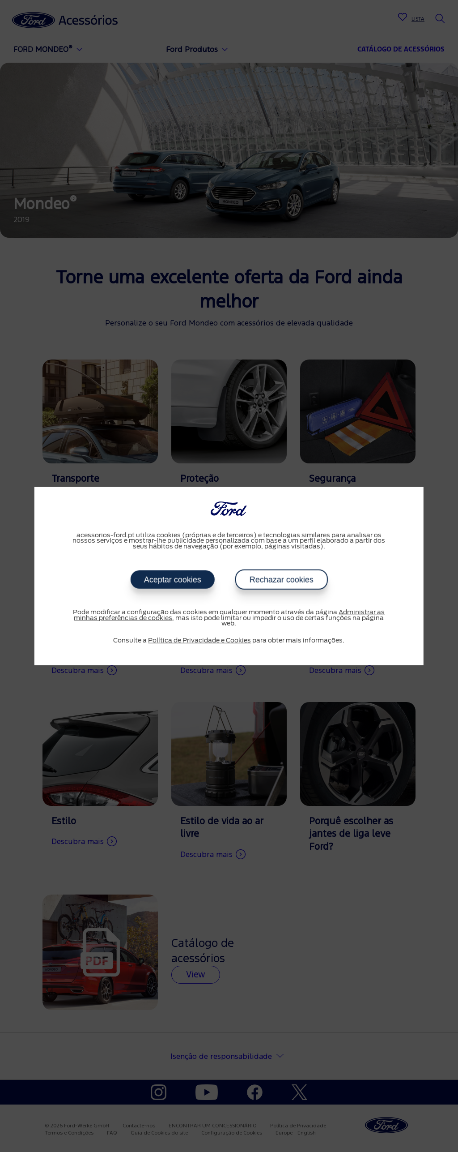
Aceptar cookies (172, 579)
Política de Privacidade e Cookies (199, 640)
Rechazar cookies (281, 579)
